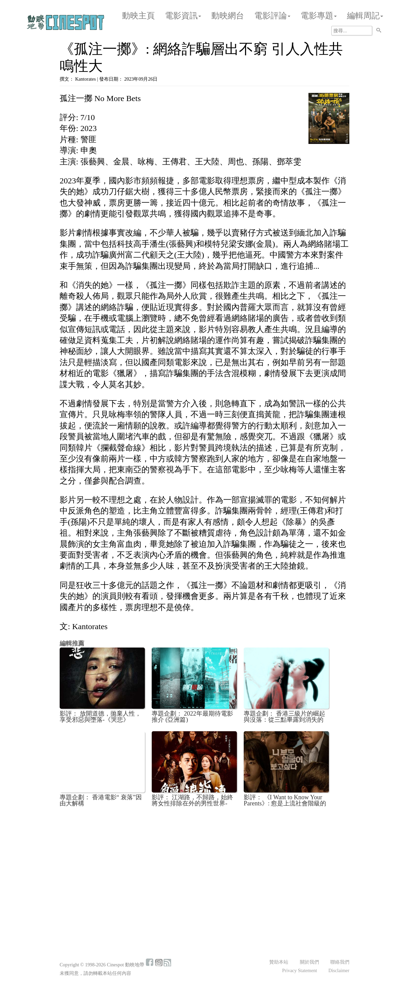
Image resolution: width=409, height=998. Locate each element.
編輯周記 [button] (365, 15)
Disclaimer (339, 970)
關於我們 (309, 962)
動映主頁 (138, 15)
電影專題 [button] (319, 15)
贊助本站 (278, 962)
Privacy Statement (299, 970)
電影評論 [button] (272, 15)
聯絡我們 (339, 962)
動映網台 (227, 15)
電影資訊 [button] (183, 15)
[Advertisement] (204, 862)
